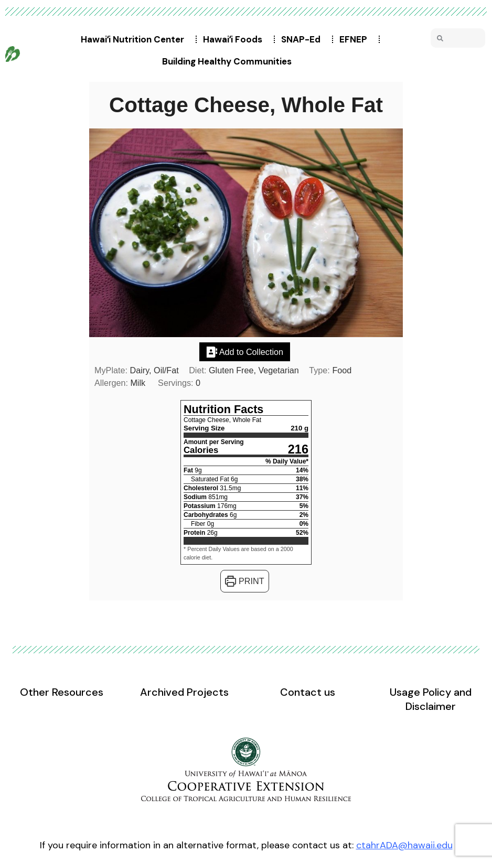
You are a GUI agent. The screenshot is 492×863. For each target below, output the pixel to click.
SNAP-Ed (303, 39)
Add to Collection (244, 352)
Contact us (307, 692)
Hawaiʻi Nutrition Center (135, 39)
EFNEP (355, 39)
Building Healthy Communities (229, 61)
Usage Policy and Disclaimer (431, 699)
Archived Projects (184, 692)
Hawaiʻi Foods (235, 39)
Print (244, 581)
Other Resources (61, 692)
